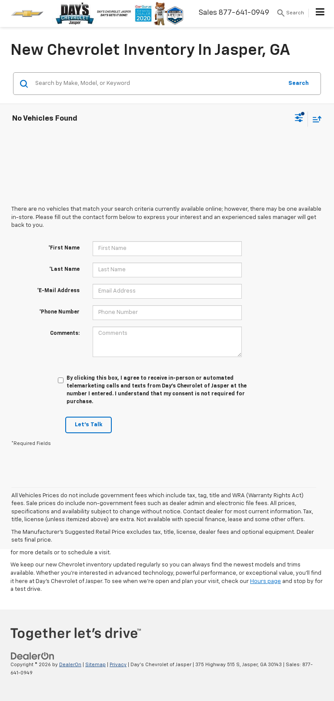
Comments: (65, 333)
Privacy (118, 664)
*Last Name (64, 269)
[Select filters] (299, 119)
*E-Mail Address (58, 290)
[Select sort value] (315, 119)
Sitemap (95, 664)
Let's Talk (88, 425)
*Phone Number (59, 312)
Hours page (265, 581)
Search (298, 83)
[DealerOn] (32, 656)
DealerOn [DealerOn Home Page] (70, 664)
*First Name (64, 248)
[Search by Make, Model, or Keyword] (157, 83)
